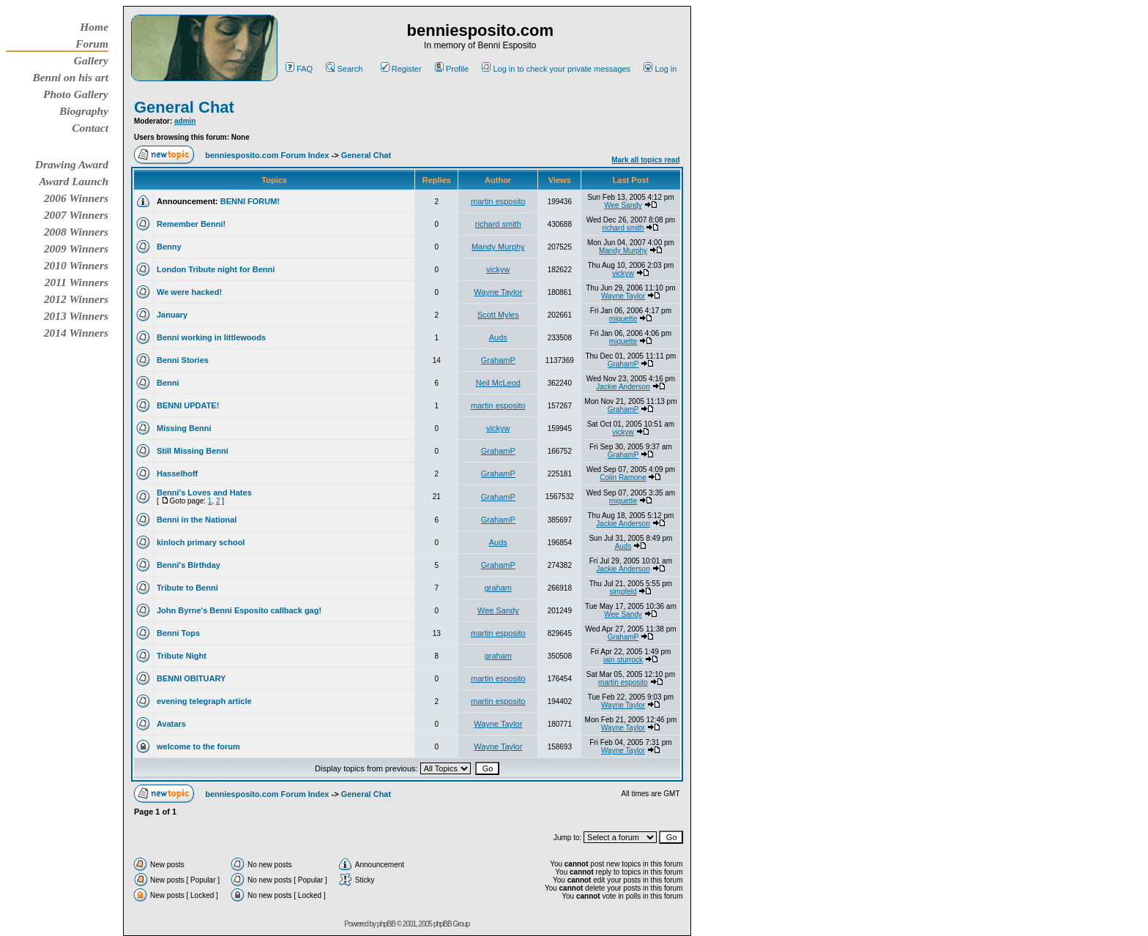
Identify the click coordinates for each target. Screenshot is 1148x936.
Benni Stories (183, 360)
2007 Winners (76, 215)
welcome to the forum (198, 746)
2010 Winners (76, 265)
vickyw (498, 269)
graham (498, 587)
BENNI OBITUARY (191, 678)
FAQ (299, 68)
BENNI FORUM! (250, 201)
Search (344, 68)
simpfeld (622, 592)
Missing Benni (184, 428)
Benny (169, 246)
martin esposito (498, 201)
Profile (452, 68)
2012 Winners (76, 299)
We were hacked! (189, 292)
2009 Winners (76, 248)
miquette (623, 319)
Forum (91, 43)
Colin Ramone (623, 477)
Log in (660, 68)
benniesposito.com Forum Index (267, 155)
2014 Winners (76, 332)
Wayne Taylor (498, 292)
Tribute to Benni (187, 587)
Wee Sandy (623, 205)
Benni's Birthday (188, 565)
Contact (90, 127)
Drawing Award (71, 164)
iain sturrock (623, 660)
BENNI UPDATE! (188, 405)
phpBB (386, 924)
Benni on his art (70, 77)
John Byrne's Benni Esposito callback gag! (239, 610)
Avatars (171, 723)
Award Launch (73, 181)
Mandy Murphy (498, 246)
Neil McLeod (498, 382)
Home (94, 26)
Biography (83, 111)
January (172, 314)
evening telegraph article (204, 701)
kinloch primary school (201, 542)
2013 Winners (76, 316)
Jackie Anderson (622, 387)
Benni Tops (178, 633)
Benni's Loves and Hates (204, 492)
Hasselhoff (177, 473)
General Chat (184, 107)
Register (401, 68)
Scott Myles (498, 314)
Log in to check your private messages (556, 68)
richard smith (498, 224)
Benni (168, 382)
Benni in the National (196, 519)
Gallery (91, 60)
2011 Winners (76, 282)
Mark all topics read (645, 160)
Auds (498, 337)
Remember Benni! (191, 224)
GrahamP (498, 360)
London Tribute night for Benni (216, 269)
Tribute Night (181, 655)
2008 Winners (76, 231)
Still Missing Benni (192, 450)
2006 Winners (76, 198)
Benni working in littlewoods (211, 337)
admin (184, 121)
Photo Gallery (75, 94)
